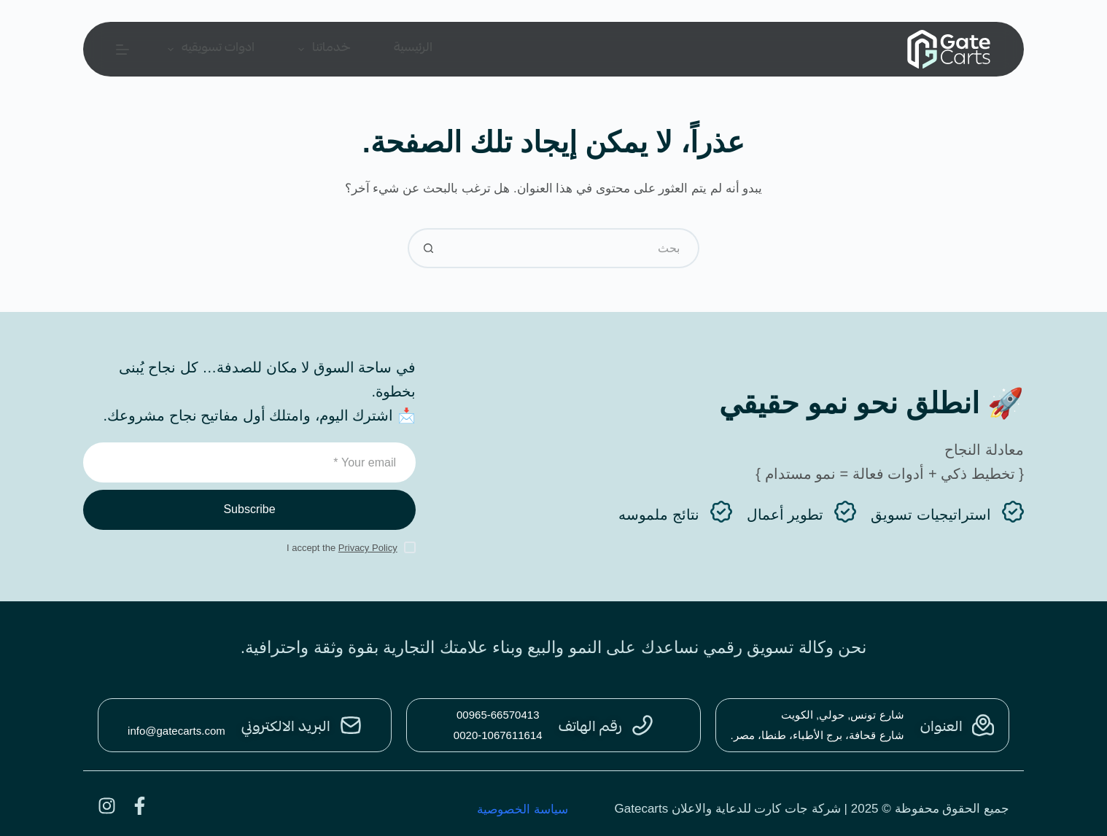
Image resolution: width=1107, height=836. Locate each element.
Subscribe (249, 509)
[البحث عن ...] (573, 248)
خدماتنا (321, 48)
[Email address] (249, 462)
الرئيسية (413, 48)
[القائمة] (122, 49)
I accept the (342, 547)
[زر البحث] (428, 248)
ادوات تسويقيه (208, 48)
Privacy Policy (367, 547)
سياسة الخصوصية (522, 809)
